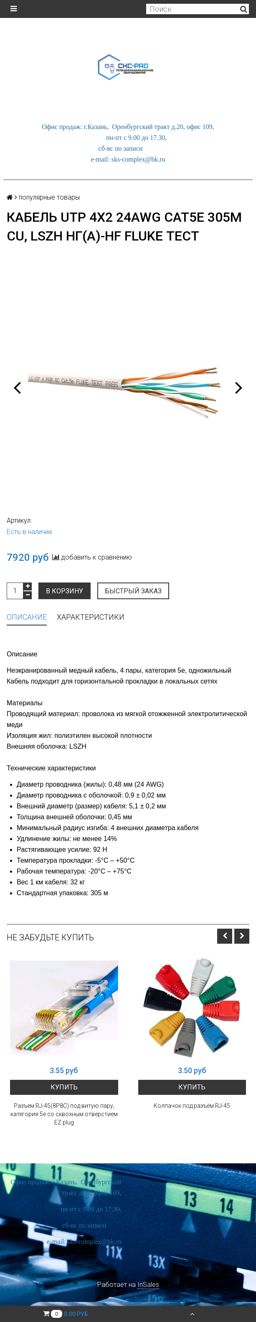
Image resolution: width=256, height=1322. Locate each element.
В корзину (64, 591)
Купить (64, 1087)
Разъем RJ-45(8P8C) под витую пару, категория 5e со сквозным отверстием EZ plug (64, 1114)
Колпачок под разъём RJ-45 (192, 1105)
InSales (148, 1285)
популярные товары (49, 197)
